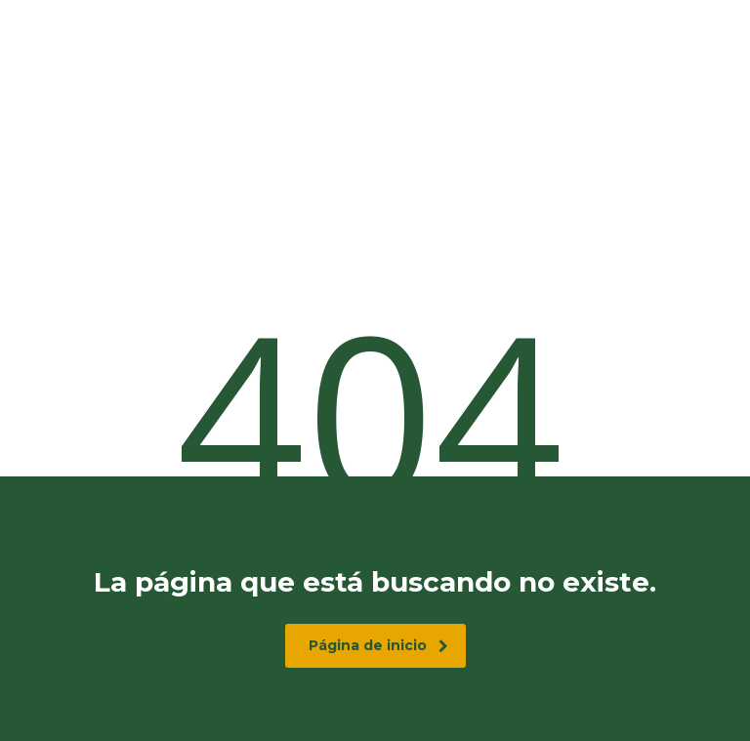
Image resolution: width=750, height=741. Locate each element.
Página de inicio (378, 645)
